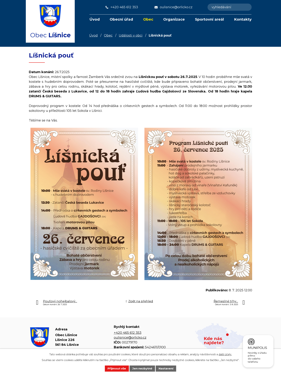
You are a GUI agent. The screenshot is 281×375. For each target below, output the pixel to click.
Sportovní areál (209, 19)
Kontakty (243, 19)
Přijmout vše (117, 368)
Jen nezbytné (142, 368)
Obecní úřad (121, 19)
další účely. (225, 354)
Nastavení (166, 368)
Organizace (174, 19)
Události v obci (130, 35)
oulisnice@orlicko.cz (130, 338)
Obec (148, 19)
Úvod (94, 19)
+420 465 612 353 (127, 333)
